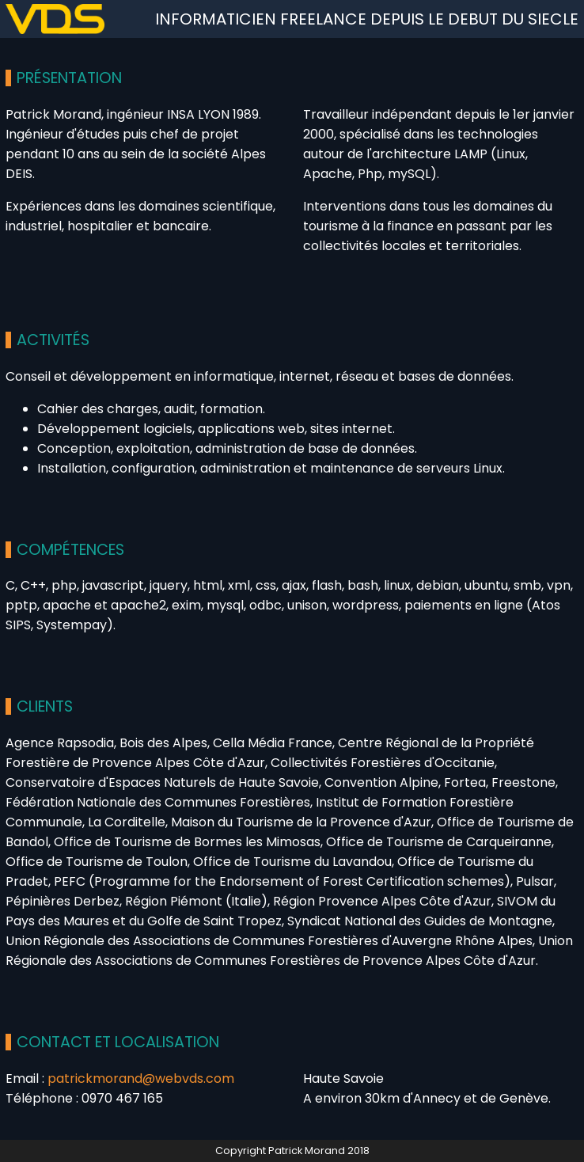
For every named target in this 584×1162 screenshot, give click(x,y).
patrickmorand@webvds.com (140, 1078)
